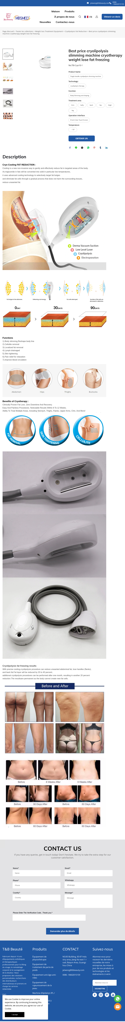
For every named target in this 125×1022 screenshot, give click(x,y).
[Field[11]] (89, 874)
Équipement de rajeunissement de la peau (42, 986)
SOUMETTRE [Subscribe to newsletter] (100, 989)
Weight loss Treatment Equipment (49, 31)
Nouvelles (45, 22)
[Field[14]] (89, 886)
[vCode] (49, 918)
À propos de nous (64, 16)
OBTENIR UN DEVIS (81, 139)
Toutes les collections (24, 31)
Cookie (15, 999)
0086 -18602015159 (118, 3)
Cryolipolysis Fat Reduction (76, 31)
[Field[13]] (37, 898)
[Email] (105, 983)
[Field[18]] (37, 886)
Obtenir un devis (112, 16)
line (76, 148)
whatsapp (88, 148)
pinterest (95, 148)
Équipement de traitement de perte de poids (42, 968)
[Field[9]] (37, 874)
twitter (82, 148)
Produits (69, 11)
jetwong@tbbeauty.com (99, 3)
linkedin (107, 148)
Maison (55, 11)
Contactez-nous (65, 22)
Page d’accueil (8, 31)
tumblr (101, 148)
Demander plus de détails (62, 932)
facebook (70, 148)
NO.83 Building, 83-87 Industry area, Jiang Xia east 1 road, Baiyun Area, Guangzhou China (75, 961)
